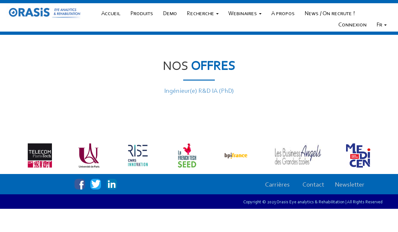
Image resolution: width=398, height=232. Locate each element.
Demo (170, 14)
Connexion (352, 25)
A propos (283, 14)
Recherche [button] (203, 14)
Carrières (277, 185)
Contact (313, 185)
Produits (141, 14)
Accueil (111, 14)
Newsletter (349, 185)
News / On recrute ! (329, 14)
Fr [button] (381, 25)
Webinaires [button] (245, 14)
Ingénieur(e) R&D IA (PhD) (199, 91)
